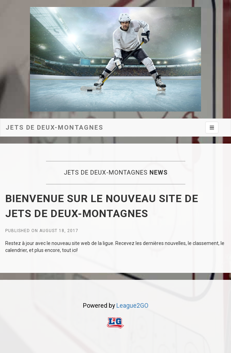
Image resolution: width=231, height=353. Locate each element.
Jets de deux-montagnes (54, 127)
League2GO (132, 305)
